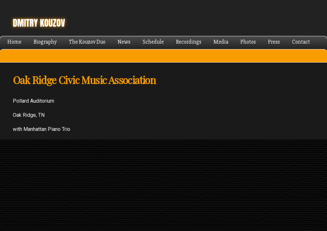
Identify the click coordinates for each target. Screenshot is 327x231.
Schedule (153, 41)
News (124, 41)
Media (221, 41)
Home (14, 41)
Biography (45, 41)
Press (274, 41)
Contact (301, 41)
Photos (248, 41)
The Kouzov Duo (87, 41)
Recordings (188, 41)
